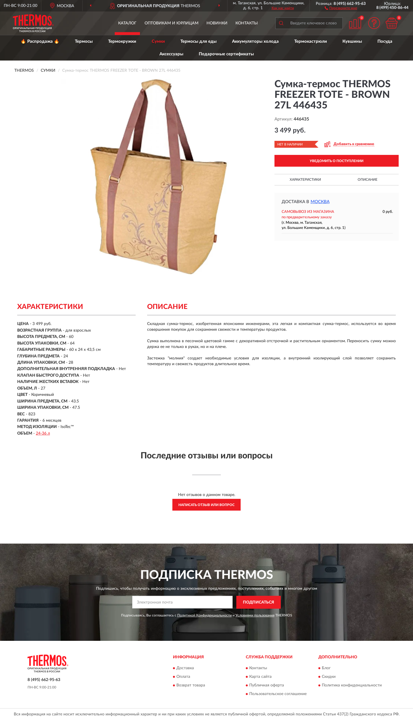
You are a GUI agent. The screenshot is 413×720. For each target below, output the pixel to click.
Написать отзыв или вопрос (206, 505)
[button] (341, 7)
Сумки (158, 41)
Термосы (84, 41)
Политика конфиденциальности (352, 686)
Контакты (246, 23)
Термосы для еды (198, 41)
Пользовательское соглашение (278, 694)
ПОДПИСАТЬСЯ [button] (258, 602)
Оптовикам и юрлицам (171, 23)
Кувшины (352, 41)
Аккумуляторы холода (255, 41)
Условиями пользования (254, 615)
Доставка (185, 668)
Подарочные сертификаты (226, 54)
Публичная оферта (266, 686)
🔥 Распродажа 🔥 (40, 41)
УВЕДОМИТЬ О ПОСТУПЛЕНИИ (336, 161)
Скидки (329, 677)
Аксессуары (171, 54)
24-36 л (43, 433)
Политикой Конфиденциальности (204, 615)
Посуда (384, 41)
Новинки (216, 23)
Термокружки (122, 41)
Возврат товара (190, 686)
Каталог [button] (127, 23)
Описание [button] (367, 179)
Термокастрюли (310, 41)
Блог (326, 668)
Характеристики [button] (305, 179)
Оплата (183, 677)
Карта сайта (260, 677)
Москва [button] (320, 202)
